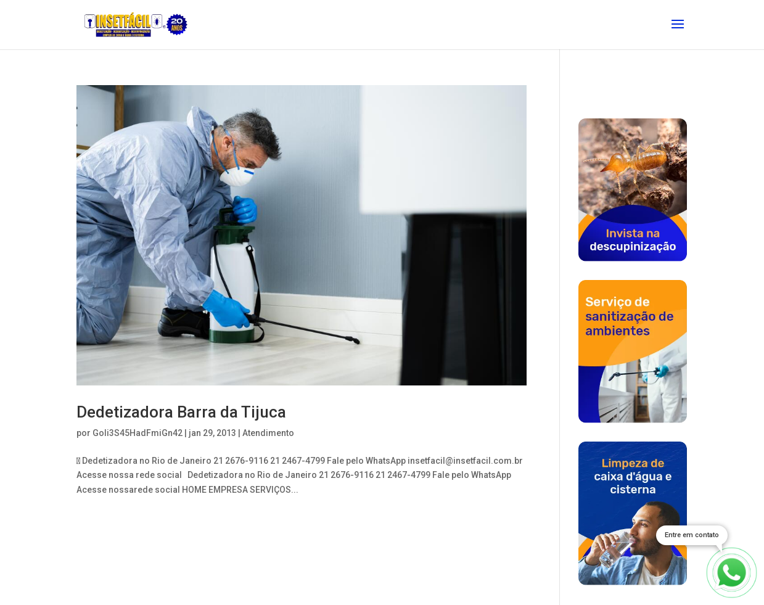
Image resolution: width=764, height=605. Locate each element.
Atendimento (268, 433)
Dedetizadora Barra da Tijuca (181, 412)
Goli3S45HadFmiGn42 (137, 433)
